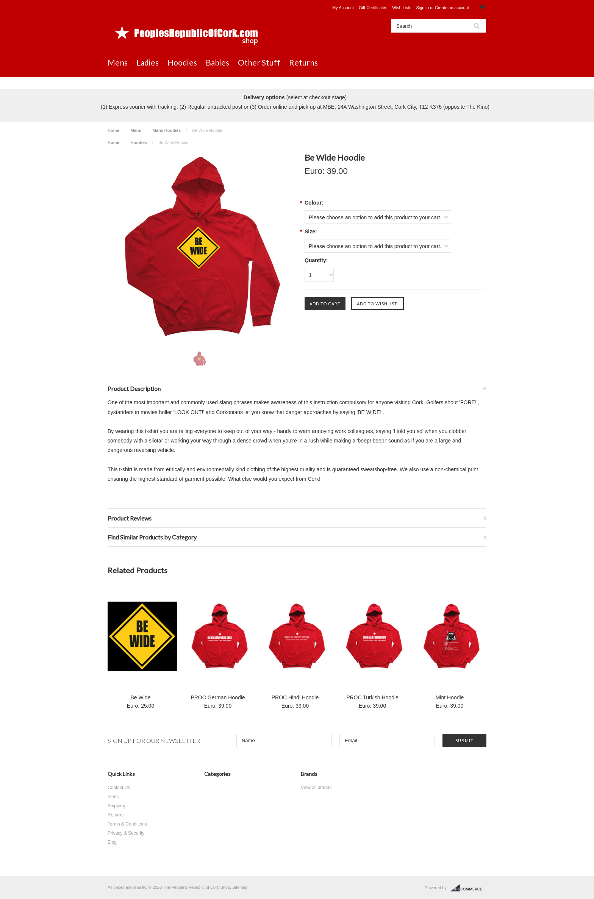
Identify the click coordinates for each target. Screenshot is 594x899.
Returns (303, 62)
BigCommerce (468, 888)
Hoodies (182, 62)
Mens (118, 62)
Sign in (422, 7)
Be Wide (141, 697)
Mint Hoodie (450, 697)
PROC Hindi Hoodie (295, 697)
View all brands (316, 787)
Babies (217, 62)
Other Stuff (259, 62)
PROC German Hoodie (218, 697)
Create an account (452, 7)
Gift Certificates (373, 7)
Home (113, 130)
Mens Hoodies (167, 130)
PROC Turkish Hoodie (372, 697)
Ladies (147, 62)
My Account (343, 7)
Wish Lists (401, 7)
